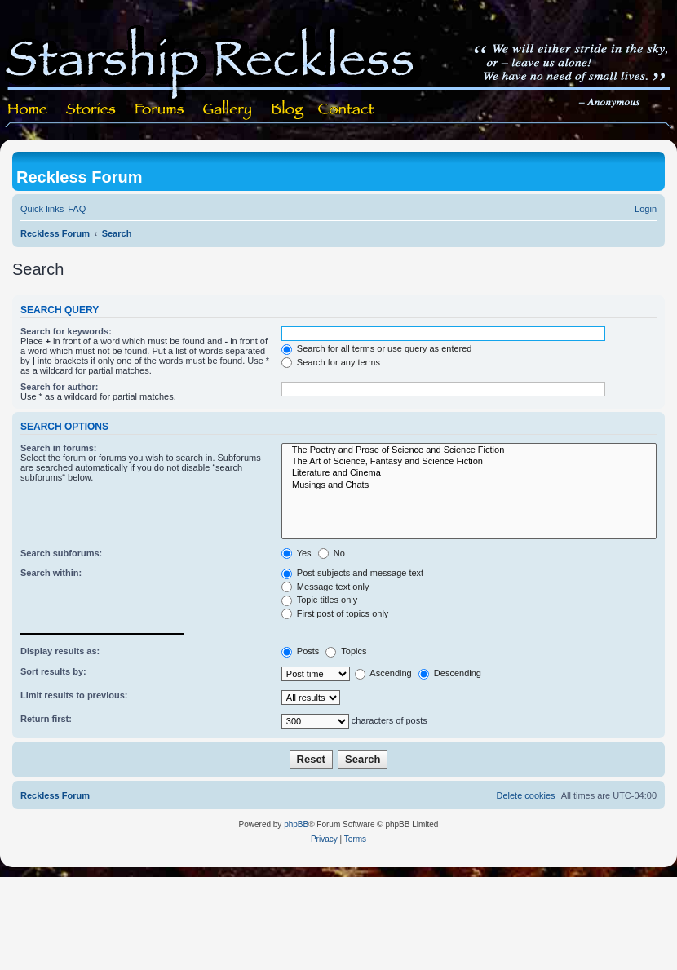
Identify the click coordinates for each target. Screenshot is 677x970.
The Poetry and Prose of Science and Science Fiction (469, 450)
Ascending (383, 673)
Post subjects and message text (352, 573)
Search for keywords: (66, 331)
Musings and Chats (469, 485)
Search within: (51, 573)
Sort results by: (53, 671)
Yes (296, 553)
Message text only (325, 586)
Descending (449, 673)
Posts (300, 651)
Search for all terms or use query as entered (376, 348)
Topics (345, 651)
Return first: (46, 719)
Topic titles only (319, 600)
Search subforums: (61, 553)
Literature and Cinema (469, 473)
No (331, 553)
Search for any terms (330, 362)
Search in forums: (58, 448)
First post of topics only (335, 613)
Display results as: (60, 651)
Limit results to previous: (73, 695)
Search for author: (59, 387)
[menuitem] (77, 209)
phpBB (296, 824)
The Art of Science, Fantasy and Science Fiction (469, 461)
